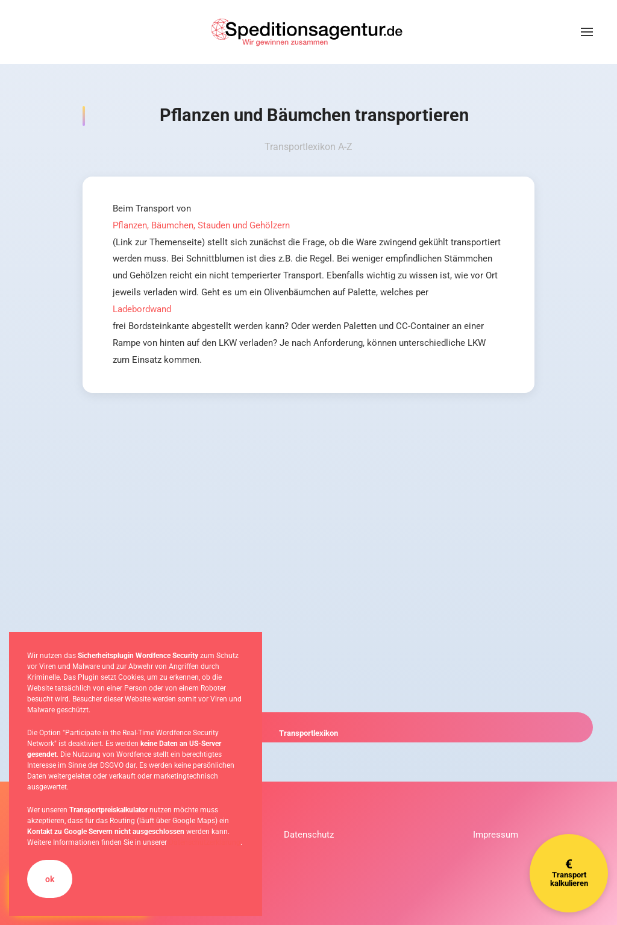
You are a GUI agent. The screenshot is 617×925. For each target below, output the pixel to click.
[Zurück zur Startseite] (308, 32)
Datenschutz (309, 834)
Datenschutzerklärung (204, 842)
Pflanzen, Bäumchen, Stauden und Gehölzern (201, 225)
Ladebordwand (142, 309)
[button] (587, 32)
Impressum (495, 834)
